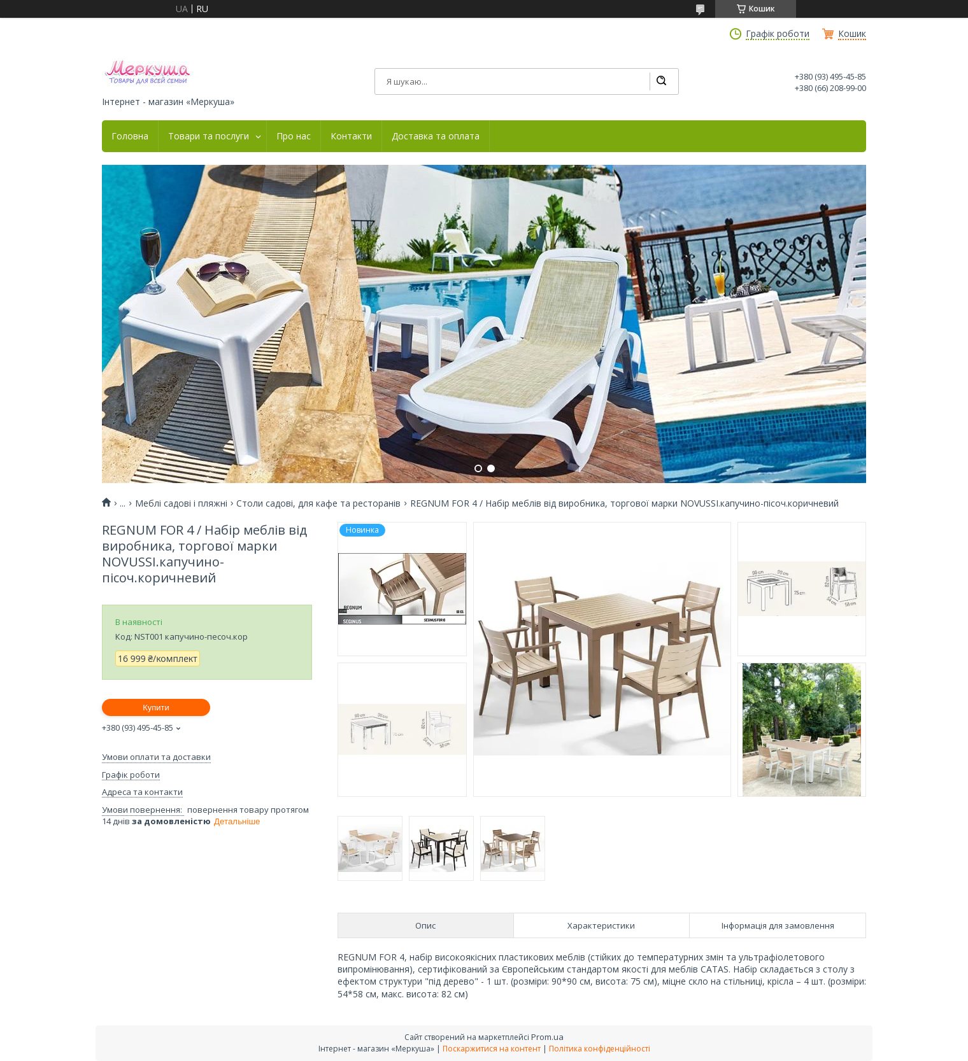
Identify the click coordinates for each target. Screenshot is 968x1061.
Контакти (351, 136)
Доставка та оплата (436, 136)
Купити (156, 707)
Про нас (293, 136)
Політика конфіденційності (599, 1048)
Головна (129, 136)
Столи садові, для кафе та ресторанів (318, 503)
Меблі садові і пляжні (181, 503)
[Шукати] (661, 81)
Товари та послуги (208, 136)
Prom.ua (547, 1037)
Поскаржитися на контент (492, 1048)
